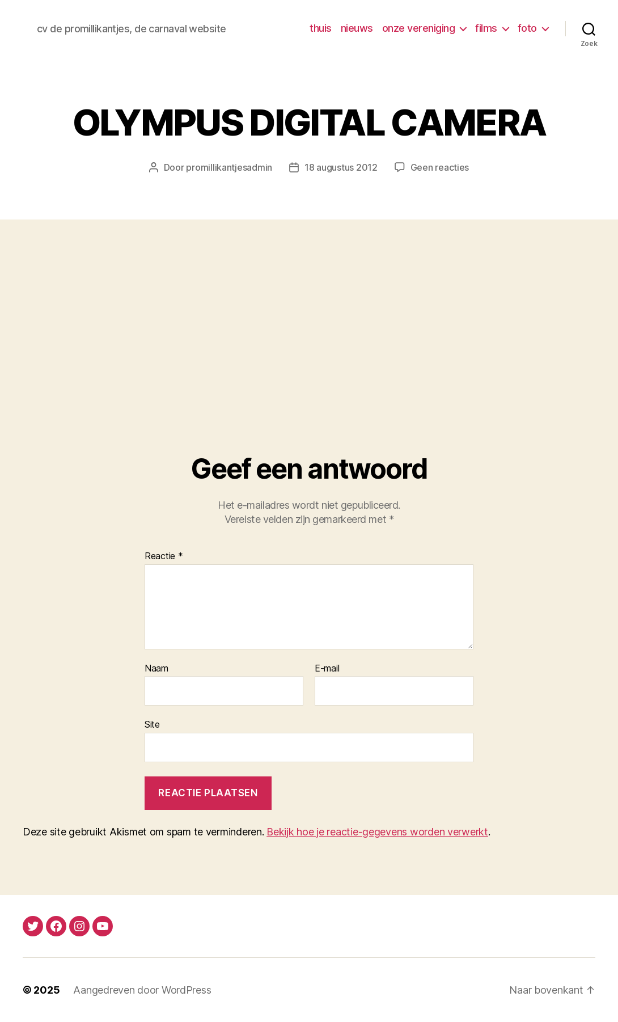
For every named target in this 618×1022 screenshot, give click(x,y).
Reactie (164, 556)
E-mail (327, 669)
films (486, 28)
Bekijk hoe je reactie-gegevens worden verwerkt (377, 832)
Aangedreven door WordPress (142, 990)
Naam (156, 669)
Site (152, 724)
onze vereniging (418, 28)
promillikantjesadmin (229, 167)
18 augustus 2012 (341, 167)
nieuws (357, 28)
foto (527, 28)
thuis (321, 28)
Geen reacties (439, 167)
